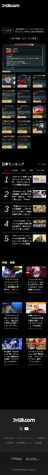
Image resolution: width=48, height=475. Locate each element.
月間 (31, 170)
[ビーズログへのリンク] (32, 459)
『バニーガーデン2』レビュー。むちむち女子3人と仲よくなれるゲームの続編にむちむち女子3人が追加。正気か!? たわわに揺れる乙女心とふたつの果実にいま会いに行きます (35, 284)
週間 (23, 170)
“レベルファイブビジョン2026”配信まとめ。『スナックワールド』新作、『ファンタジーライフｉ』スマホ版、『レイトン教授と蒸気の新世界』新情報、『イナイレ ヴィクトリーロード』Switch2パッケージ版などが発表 (36, 357)
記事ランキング (13, 164)
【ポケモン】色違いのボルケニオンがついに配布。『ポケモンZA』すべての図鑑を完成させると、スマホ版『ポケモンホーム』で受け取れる (22, 181)
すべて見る (42, 164)
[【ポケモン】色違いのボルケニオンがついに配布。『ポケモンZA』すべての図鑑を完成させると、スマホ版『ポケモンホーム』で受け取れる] (39, 179)
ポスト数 (40, 170)
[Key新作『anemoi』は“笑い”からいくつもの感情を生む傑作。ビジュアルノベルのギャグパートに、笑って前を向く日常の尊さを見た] (12, 343)
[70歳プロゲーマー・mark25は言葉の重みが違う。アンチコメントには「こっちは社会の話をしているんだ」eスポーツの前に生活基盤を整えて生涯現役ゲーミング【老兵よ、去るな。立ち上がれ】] (36, 307)
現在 (6, 170)
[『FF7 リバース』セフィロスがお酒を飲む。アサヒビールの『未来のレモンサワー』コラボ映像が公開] (39, 238)
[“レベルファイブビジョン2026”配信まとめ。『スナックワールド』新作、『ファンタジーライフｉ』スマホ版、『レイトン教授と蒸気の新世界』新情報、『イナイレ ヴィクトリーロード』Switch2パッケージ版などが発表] (36, 343)
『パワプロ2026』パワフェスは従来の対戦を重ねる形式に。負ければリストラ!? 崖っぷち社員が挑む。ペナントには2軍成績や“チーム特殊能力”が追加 (22, 225)
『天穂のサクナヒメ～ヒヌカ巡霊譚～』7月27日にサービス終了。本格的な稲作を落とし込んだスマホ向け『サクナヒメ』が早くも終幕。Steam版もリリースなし (22, 210)
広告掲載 (38, 443)
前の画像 (16, 38)
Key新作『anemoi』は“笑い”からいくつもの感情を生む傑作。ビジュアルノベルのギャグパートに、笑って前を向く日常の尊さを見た (11, 357)
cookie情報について (24, 443)
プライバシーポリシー (26, 438)
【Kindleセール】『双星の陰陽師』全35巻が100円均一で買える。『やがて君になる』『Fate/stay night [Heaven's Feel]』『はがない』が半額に (22, 195)
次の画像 (32, 38)
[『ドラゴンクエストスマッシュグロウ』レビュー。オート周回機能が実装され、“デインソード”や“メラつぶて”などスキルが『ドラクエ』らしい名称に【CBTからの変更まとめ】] (12, 271)
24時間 (14, 170)
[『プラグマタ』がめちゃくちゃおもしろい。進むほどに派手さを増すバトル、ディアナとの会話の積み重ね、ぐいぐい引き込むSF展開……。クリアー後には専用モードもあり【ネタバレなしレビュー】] (12, 307)
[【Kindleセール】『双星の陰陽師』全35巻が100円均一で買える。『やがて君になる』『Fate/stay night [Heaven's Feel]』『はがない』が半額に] (39, 194)
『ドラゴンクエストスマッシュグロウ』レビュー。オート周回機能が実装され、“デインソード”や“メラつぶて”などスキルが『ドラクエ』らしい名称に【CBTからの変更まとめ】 (11, 284)
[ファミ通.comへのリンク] (10, 5)
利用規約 (41, 438)
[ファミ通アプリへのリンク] (16, 459)
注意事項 (9, 443)
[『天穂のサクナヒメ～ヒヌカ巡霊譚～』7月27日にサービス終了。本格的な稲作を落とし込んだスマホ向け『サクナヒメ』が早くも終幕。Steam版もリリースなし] (39, 208)
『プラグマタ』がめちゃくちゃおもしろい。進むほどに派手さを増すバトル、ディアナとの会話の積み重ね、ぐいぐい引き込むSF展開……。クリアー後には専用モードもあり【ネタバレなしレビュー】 (11, 320)
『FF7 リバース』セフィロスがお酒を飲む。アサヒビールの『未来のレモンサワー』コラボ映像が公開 (22, 240)
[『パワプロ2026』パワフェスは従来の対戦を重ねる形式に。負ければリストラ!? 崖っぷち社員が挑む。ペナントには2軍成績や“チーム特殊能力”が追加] (39, 223)
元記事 (7, 30)
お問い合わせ (9, 438)
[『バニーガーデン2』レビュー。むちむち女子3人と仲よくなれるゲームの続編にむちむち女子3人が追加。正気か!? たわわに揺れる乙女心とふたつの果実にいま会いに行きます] (36, 271)
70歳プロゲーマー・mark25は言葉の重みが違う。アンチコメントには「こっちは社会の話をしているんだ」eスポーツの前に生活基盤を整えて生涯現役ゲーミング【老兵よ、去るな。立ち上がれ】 (35, 320)
